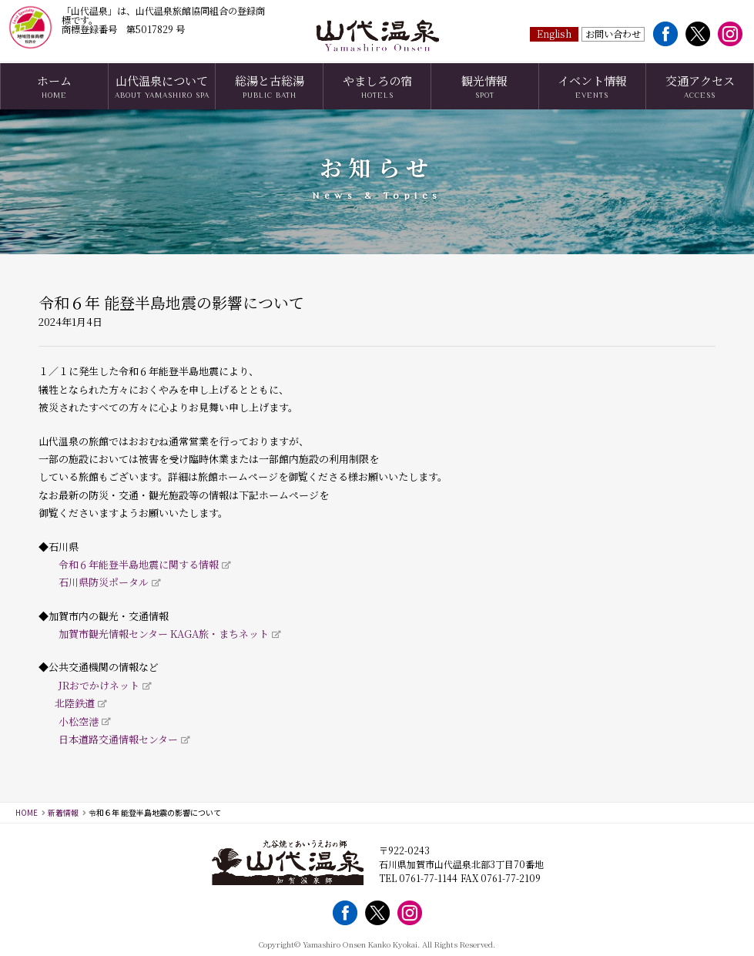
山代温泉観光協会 (377, 36)
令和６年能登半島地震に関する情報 (139, 564)
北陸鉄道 (75, 703)
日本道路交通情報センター (118, 739)
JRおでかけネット (99, 685)
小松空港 (79, 721)
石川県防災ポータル (104, 582)
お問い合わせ (613, 32)
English (554, 32)
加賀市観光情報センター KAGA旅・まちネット (164, 633)
